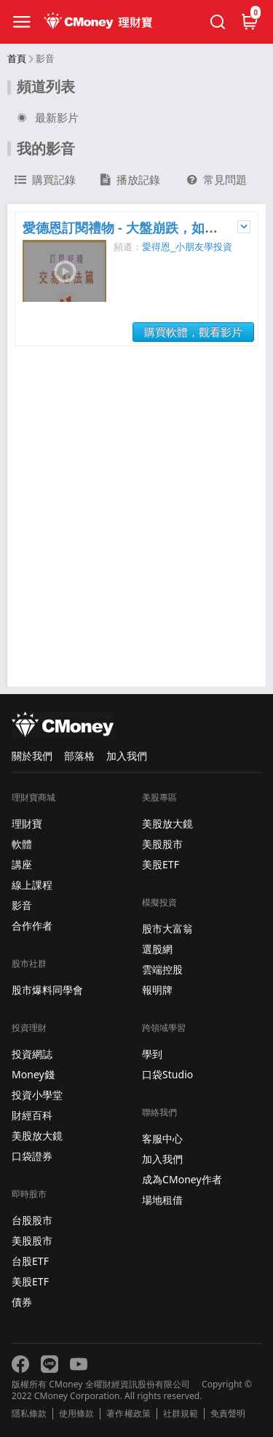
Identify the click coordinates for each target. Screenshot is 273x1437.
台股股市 (32, 1220)
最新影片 (47, 118)
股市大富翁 (167, 928)
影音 (22, 905)
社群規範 (180, 1414)
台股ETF (30, 1261)
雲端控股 (162, 969)
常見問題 (217, 180)
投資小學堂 (37, 1095)
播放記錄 (130, 180)
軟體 (22, 844)
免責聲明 (227, 1414)
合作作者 (32, 925)
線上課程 (32, 885)
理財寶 (27, 823)
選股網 (157, 949)
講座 (22, 864)
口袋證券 (32, 1156)
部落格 (79, 756)
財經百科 (32, 1115)
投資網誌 (32, 1054)
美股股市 (32, 1240)
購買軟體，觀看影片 (193, 332)
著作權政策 (128, 1414)
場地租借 (162, 1200)
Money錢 (33, 1074)
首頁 (16, 58)
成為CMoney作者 (182, 1179)
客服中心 (162, 1138)
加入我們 (126, 756)
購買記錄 (45, 180)
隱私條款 (29, 1414)
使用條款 (76, 1414)
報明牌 (157, 990)
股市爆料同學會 (47, 990)
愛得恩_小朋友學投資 (187, 246)
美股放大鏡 (37, 1135)
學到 (152, 1054)
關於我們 (32, 756)
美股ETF (30, 1281)
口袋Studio (167, 1074)
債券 (22, 1302)
